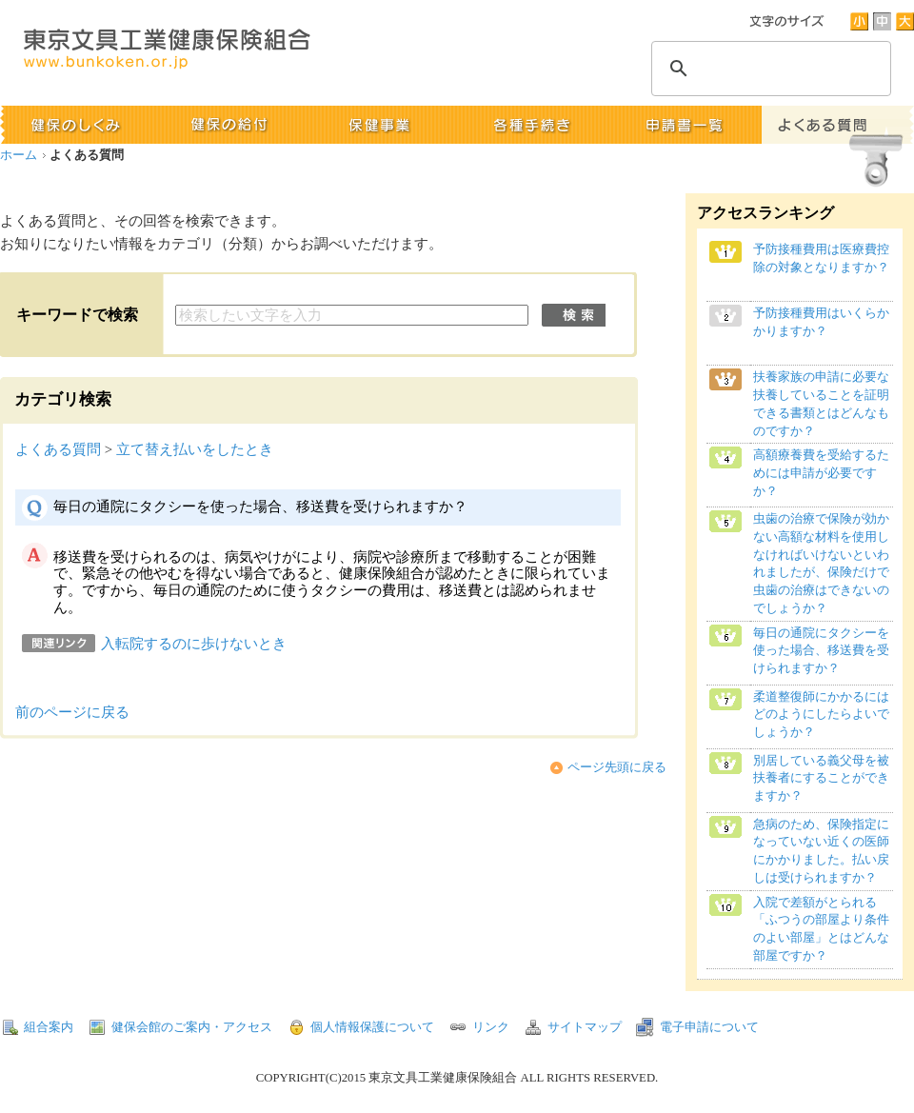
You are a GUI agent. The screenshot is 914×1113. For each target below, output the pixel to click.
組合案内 (48, 1027)
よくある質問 (58, 449)
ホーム (18, 155)
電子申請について (709, 1027)
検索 (574, 315)
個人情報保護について (372, 1027)
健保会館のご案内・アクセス (191, 1027)
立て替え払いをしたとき (194, 449)
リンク (490, 1027)
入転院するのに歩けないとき (194, 643)
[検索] (768, 68)
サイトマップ (584, 1027)
